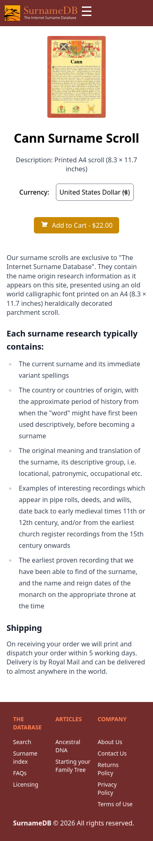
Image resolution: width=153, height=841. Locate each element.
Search (22, 742)
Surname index (25, 757)
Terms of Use (115, 804)
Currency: (34, 192)
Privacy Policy (107, 788)
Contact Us (112, 753)
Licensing (25, 784)
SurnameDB (32, 823)
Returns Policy (108, 769)
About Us (110, 742)
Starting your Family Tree (73, 766)
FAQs (20, 773)
